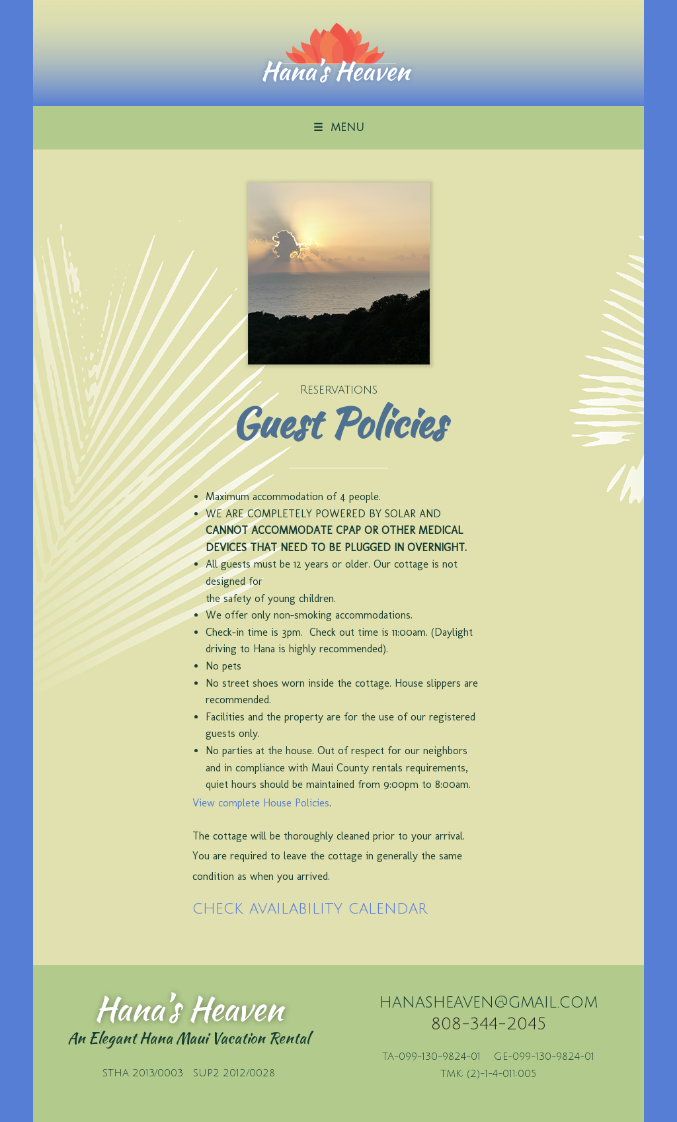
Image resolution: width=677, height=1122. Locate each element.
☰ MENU (338, 128)
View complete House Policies (260, 803)
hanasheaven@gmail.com (488, 1002)
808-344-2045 (488, 1024)
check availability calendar (309, 908)
